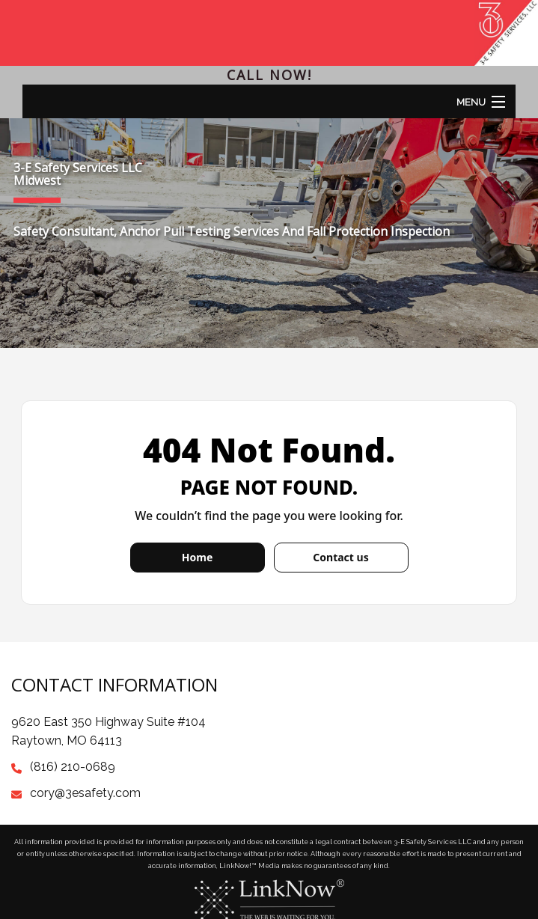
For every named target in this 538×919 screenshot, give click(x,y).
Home (197, 557)
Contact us (340, 557)
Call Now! (269, 75)
